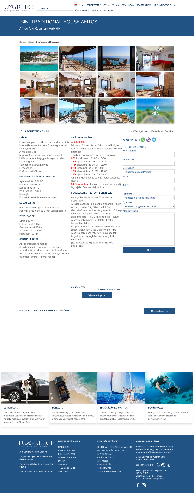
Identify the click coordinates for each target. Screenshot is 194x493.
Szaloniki (63, 472)
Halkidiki (30, 42)
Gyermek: (149, 204)
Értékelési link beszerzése (109, 289)
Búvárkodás (104, 454)
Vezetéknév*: (149, 161)
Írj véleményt (97, 295)
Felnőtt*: (149, 195)
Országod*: (149, 169)
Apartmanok (144, 5)
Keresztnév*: (149, 152)
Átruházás (104, 468)
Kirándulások (105, 458)
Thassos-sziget (68, 468)
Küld (149, 250)
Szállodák (128, 5)
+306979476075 (131, 139)
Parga (61, 461)
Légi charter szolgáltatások (115, 447)
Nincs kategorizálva (109, 472)
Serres (62, 465)
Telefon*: (149, 187)
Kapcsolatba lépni (102, 11)
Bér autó (102, 461)
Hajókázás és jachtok (110, 451)
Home (22, 42)
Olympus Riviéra (67, 458)
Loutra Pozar (66, 454)
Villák (115, 5)
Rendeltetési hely (98, 5)
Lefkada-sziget (67, 451)
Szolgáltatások (164, 5)
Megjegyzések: (149, 228)
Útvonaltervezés (159, 311)
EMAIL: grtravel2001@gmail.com (151, 471)
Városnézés (82, 11)
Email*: (149, 178)
